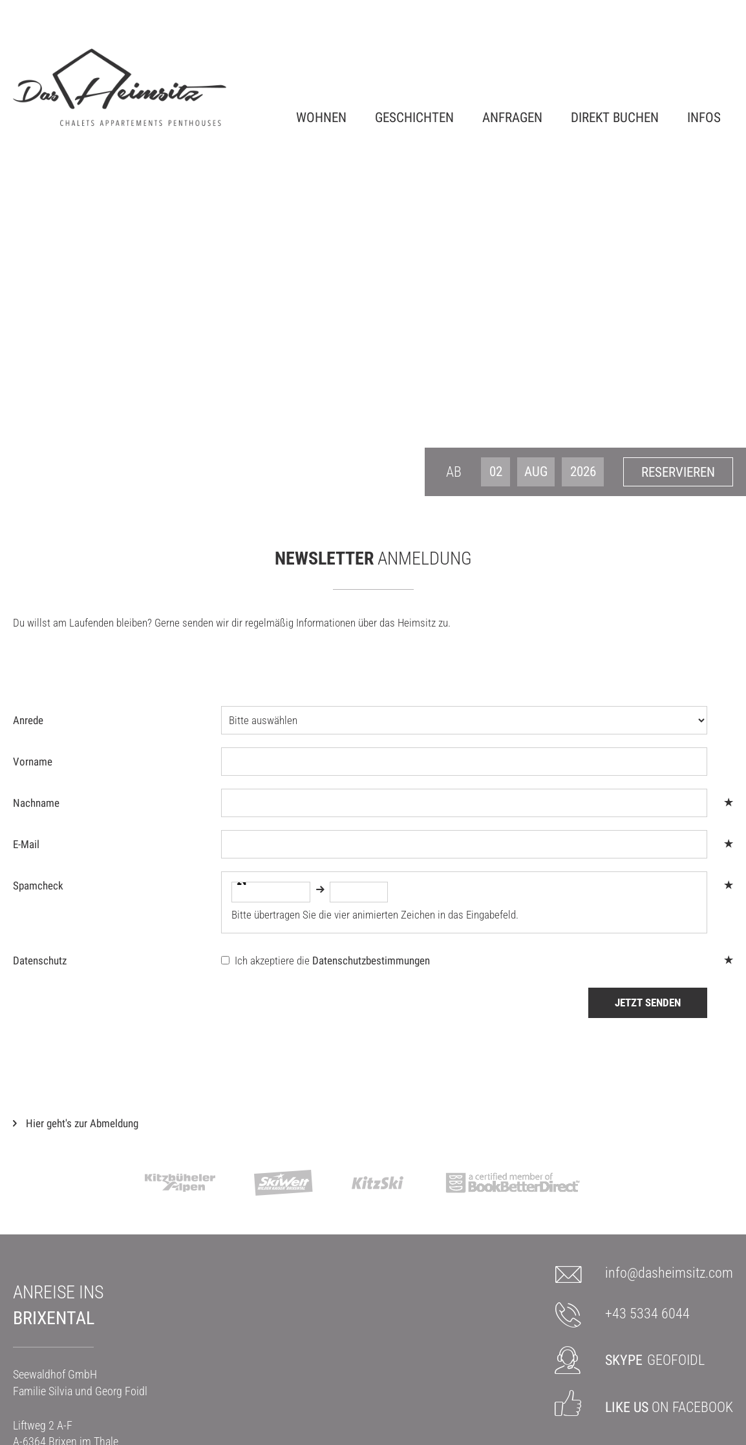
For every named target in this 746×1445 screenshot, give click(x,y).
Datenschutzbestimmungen (371, 960)
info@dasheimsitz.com (669, 1273)
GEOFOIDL (655, 1360)
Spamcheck (38, 885)
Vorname (32, 761)
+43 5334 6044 (647, 1313)
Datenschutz (40, 960)
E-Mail (26, 844)
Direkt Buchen (615, 117)
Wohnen (321, 117)
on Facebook (669, 1407)
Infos (704, 117)
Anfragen (512, 117)
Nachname (36, 802)
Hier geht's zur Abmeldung (82, 1123)
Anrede (28, 720)
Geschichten (414, 117)
